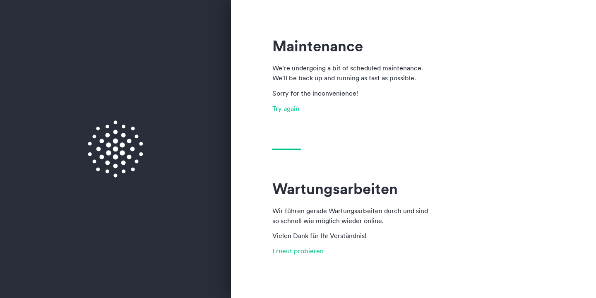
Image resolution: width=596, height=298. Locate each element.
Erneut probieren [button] (298, 251)
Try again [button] (285, 108)
